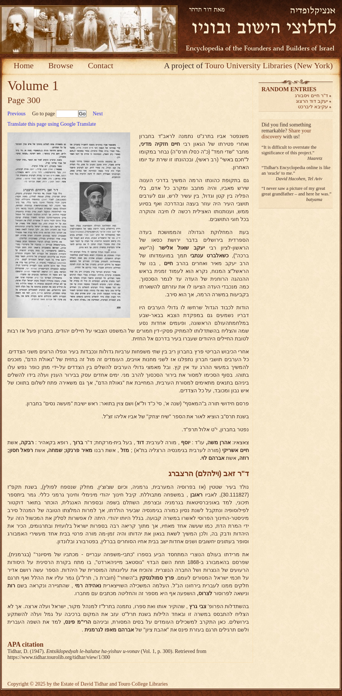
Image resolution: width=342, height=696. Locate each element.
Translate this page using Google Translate (51, 124)
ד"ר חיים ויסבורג (311, 95)
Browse (60, 65)
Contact (100, 65)
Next (98, 113)
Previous (16, 113)
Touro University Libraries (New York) (269, 65)
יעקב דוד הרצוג (312, 101)
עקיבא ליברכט (313, 106)
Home (24, 65)
